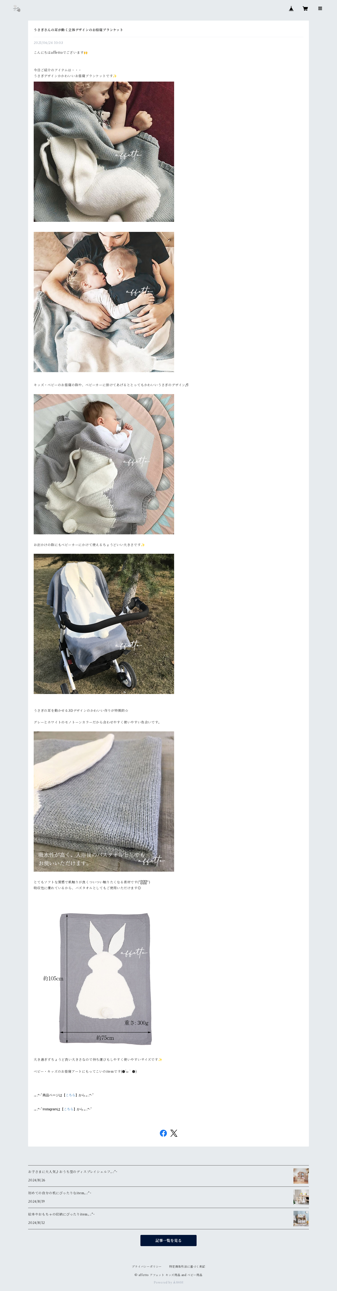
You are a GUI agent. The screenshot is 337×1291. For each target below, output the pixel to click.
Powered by (168, 1282)
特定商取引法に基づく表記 (187, 1266)
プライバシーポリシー (147, 1266)
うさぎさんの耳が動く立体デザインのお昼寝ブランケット (78, 30)
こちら (70, 1095)
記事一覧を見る (168, 1240)
